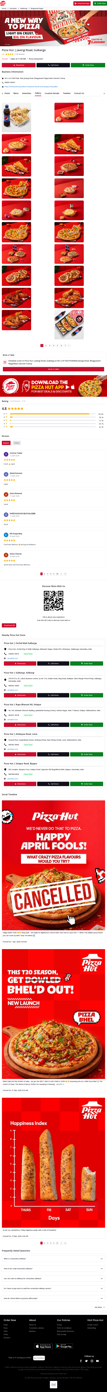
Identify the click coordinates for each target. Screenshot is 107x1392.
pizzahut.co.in (13, 658)
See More (100, 1307)
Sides (6, 1331)
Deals (6, 1325)
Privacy (59, 1325)
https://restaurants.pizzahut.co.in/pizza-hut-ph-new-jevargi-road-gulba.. (31, 86)
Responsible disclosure (65, 1331)
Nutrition (32, 1331)
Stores (4, 8)
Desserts (7, 1338)
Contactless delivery (36, 1328)
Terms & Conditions (64, 1328)
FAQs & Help (61, 1334)
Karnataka (13, 8)
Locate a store (92, 1325)
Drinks (6, 1334)
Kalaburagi (23, 8)
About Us (32, 1325)
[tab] (7, 93)
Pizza (5, 1328)
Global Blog (91, 1328)
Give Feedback (39, 1358)
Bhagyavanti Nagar (37, 8)
